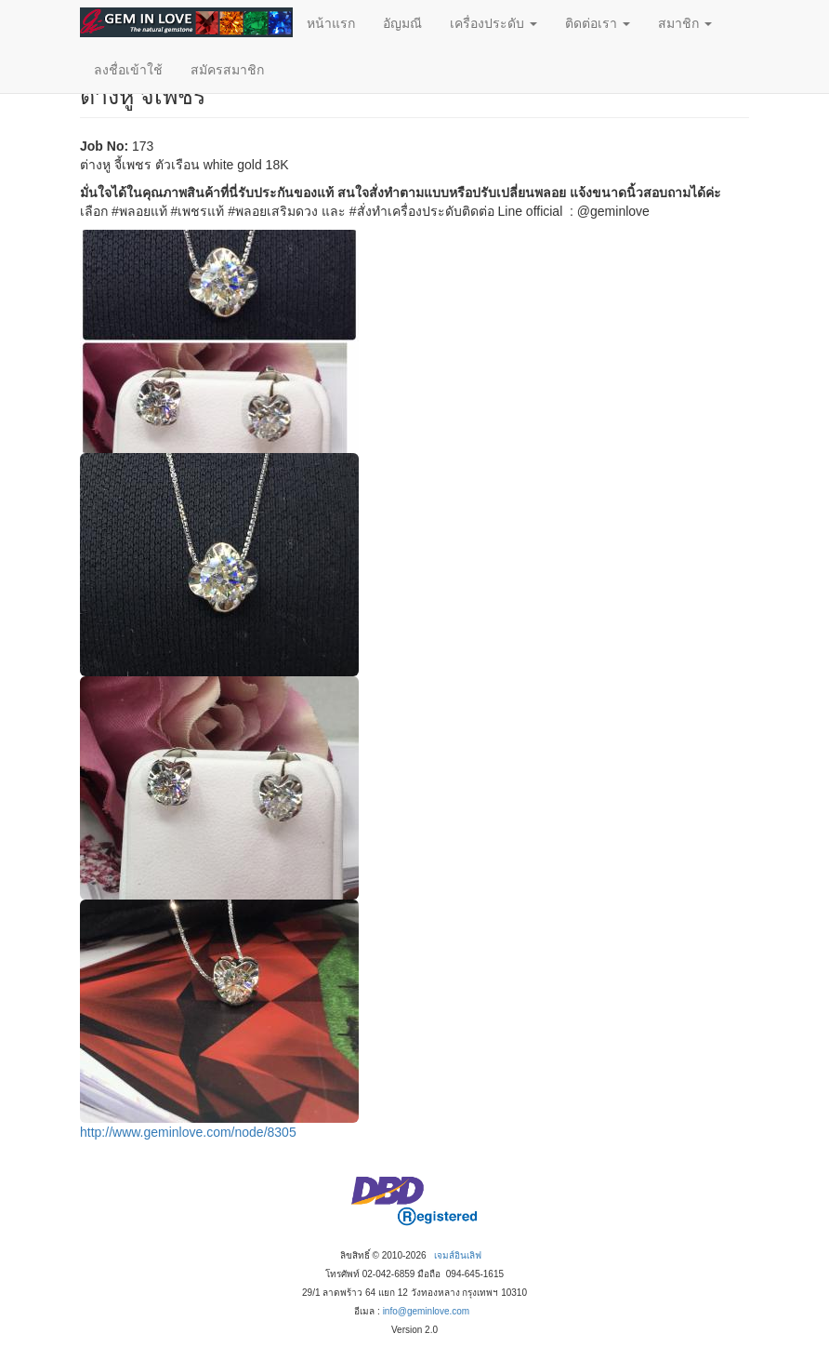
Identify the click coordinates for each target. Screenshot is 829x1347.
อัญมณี (402, 23)
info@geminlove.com (426, 1311)
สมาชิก (685, 23)
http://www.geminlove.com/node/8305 (188, 1132)
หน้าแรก (331, 23)
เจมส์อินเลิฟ (457, 1255)
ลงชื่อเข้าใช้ (128, 69)
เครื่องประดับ (493, 23)
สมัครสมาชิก (227, 69)
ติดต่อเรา (597, 23)
